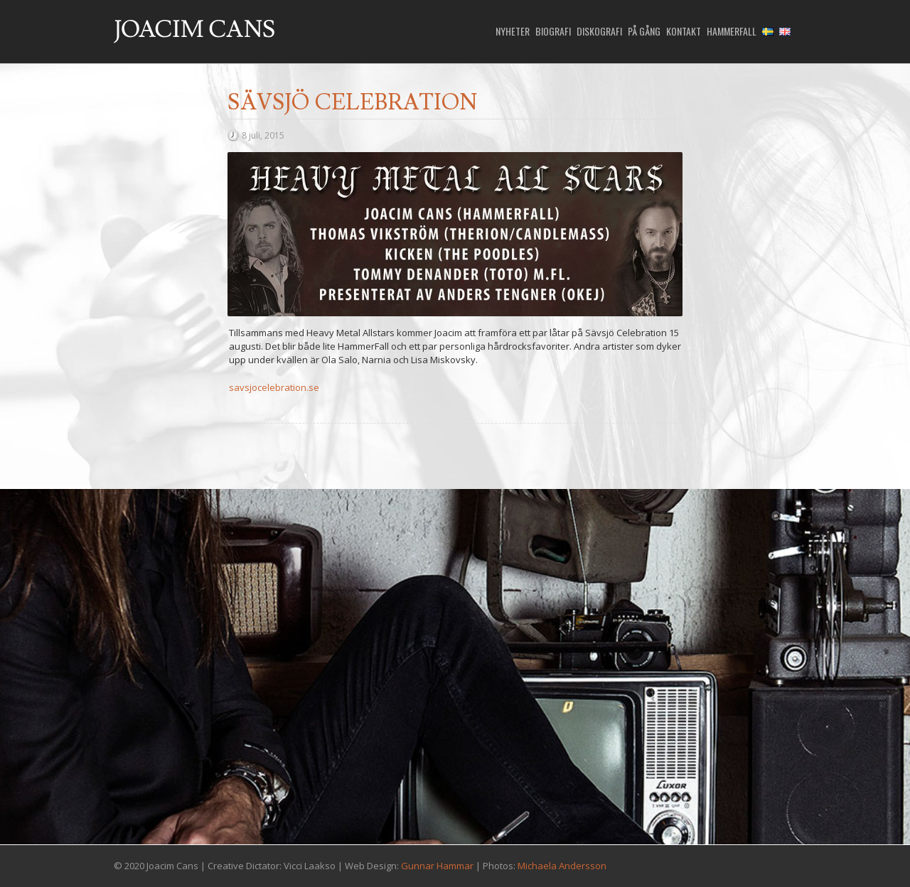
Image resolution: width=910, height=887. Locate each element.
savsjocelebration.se (274, 387)
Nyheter (513, 31)
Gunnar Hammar (437, 865)
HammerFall (731, 31)
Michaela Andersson (562, 865)
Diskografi (599, 31)
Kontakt (683, 31)
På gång (644, 31)
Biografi (553, 31)
